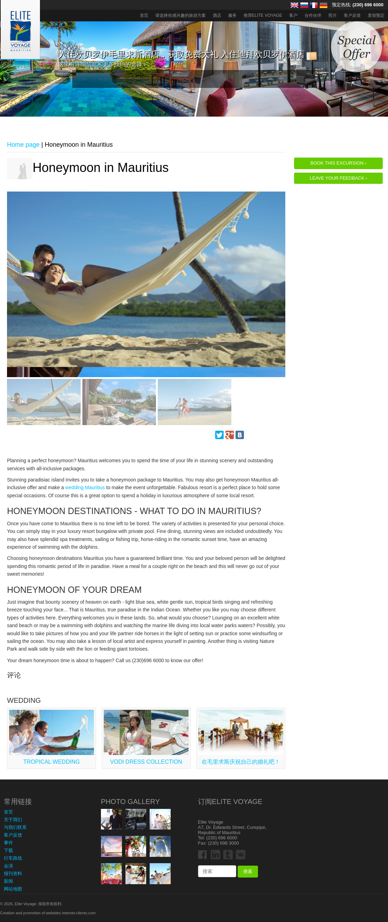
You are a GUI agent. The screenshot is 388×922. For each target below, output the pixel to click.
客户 (293, 15)
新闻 (8, 881)
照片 (332, 15)
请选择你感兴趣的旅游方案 (180, 15)
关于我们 (13, 819)
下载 (8, 850)
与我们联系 (15, 827)
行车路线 (13, 858)
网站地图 (13, 889)
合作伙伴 (313, 15)
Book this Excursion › (338, 163)
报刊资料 (13, 873)
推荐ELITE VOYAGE (263, 15)
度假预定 (376, 15)
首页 (144, 15)
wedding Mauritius (85, 487)
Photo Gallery (130, 801)
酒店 (217, 15)
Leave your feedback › (338, 178)
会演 (8, 865)
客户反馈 (352, 15)
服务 (232, 15)
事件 (8, 842)
